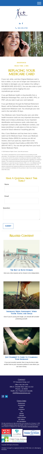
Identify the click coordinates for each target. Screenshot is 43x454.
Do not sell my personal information (29, 426)
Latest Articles (21, 417)
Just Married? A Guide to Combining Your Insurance (21, 358)
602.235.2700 (21, 28)
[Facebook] (22, 23)
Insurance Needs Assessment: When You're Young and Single (21, 312)
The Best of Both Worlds (21, 270)
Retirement (21, 403)
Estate (22, 407)
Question (6, 208)
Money (21, 413)
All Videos (21, 419)
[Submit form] (8, 226)
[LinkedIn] (20, 23)
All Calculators (21, 421)
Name (7, 184)
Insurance (21, 409)
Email (7, 196)
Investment (21, 405)
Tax (21, 411)
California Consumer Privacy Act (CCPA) (13, 424)
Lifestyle (21, 415)
